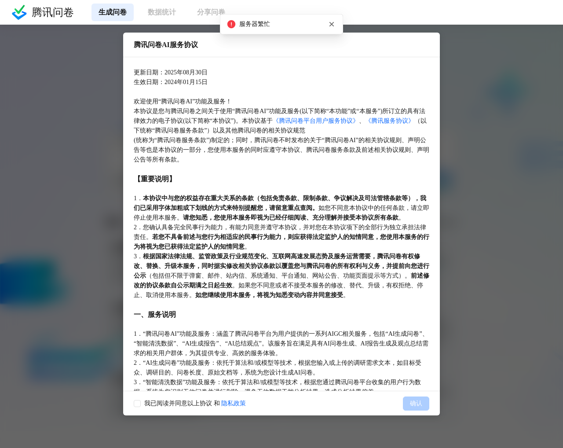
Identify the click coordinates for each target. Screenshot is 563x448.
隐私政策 (233, 403)
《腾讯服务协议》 (389, 121)
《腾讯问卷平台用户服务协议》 (316, 121)
